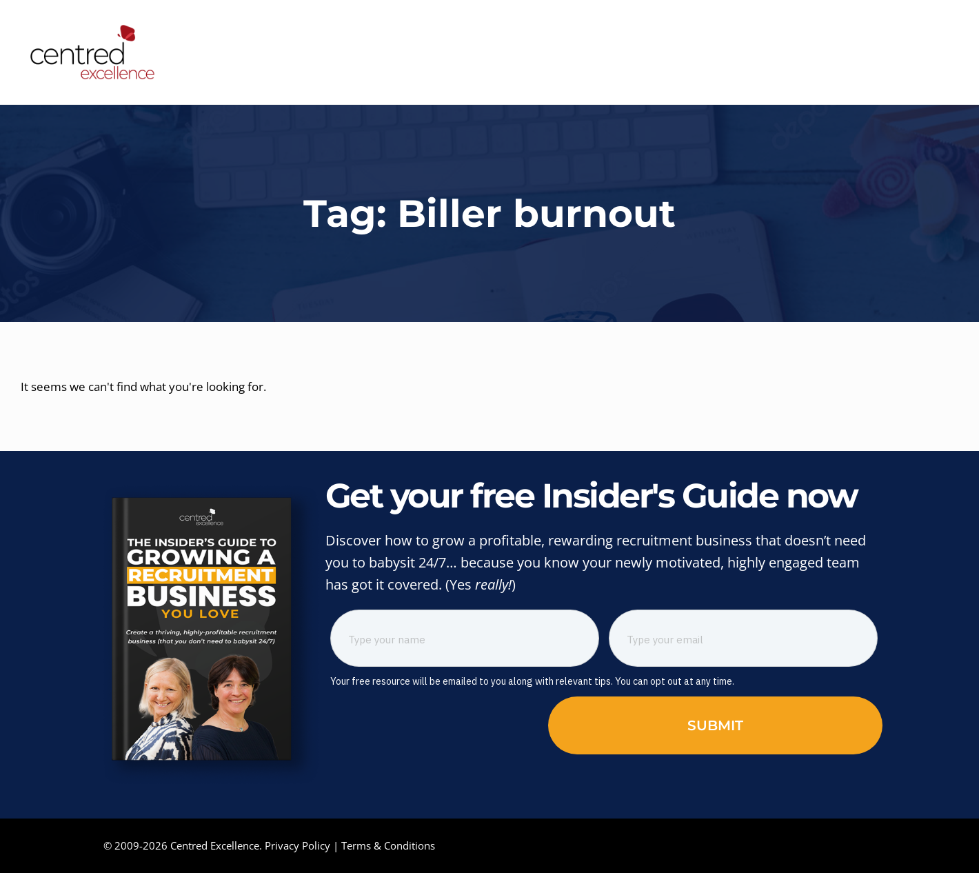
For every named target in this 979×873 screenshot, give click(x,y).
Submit (715, 725)
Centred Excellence (214, 845)
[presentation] (435, 723)
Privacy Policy (297, 845)
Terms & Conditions (388, 845)
